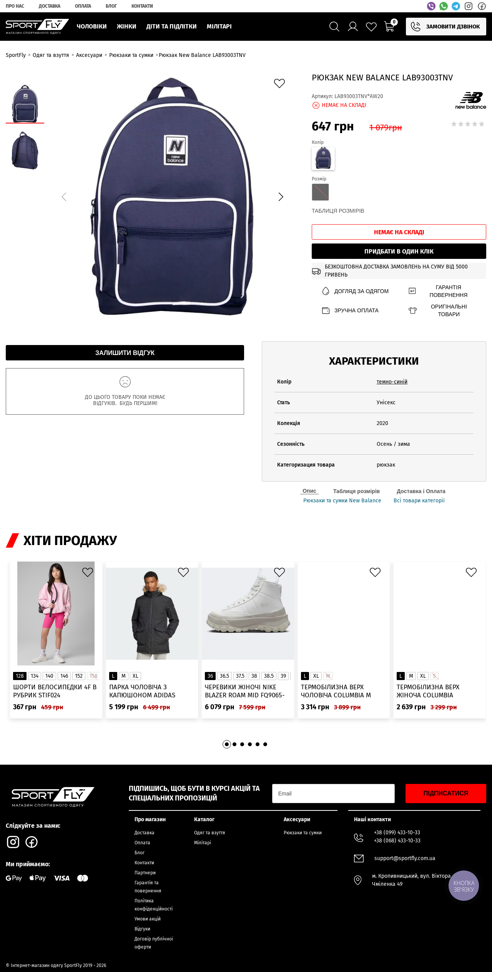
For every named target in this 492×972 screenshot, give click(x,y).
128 (20, 676)
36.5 (224, 676)
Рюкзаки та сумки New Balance (342, 501)
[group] (172, 195)
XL (135, 676)
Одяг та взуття (209, 832)
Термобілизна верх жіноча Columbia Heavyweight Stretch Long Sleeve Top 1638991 (435, 691)
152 (79, 676)
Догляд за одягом (355, 291)
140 (49, 676)
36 (210, 676)
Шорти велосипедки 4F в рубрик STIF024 (54, 691)
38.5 (269, 676)
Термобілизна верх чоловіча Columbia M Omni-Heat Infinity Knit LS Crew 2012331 (343, 691)
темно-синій (392, 381)
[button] (280, 196)
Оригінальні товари (437, 310)
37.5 (240, 676)
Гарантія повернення (437, 291)
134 (34, 676)
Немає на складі (399, 232)
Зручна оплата (350, 310)
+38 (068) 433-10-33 (397, 840)
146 (64, 676)
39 (283, 676)
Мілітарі (202, 842)
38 (254, 676)
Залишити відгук (125, 353)
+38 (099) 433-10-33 (397, 832)
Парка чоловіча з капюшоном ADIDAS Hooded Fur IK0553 (142, 691)
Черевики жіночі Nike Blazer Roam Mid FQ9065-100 (245, 691)
